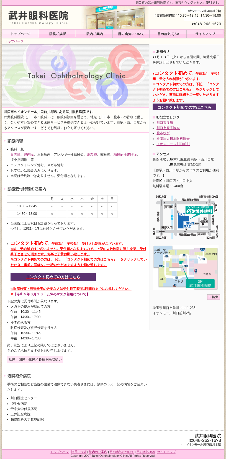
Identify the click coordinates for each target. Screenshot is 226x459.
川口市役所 (164, 123)
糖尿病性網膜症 (125, 154)
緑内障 (29, 154)
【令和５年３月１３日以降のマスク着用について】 (51, 294)
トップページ (20, 33)
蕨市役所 (163, 133)
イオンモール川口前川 (173, 144)
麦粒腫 (92, 154)
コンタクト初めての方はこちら (53, 277)
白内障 (15, 154)
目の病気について (131, 33)
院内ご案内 (94, 33)
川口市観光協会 (168, 128)
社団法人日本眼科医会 (173, 139)
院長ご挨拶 (57, 33)
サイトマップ (205, 33)
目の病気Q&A (168, 33)
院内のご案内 (98, 451)
